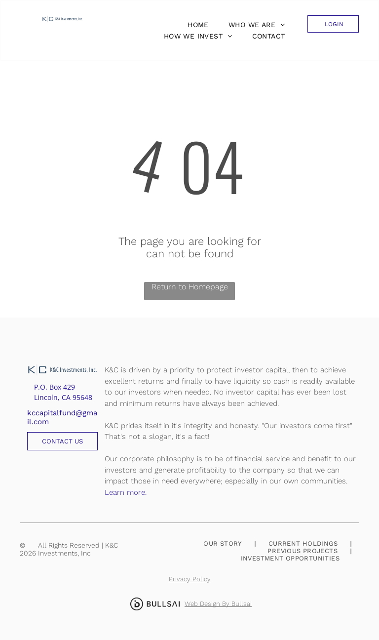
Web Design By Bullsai (218, 603)
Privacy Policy (190, 579)
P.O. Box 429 (54, 387)
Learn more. (126, 492)
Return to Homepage (190, 286)
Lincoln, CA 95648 (63, 397)
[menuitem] (195, 25)
